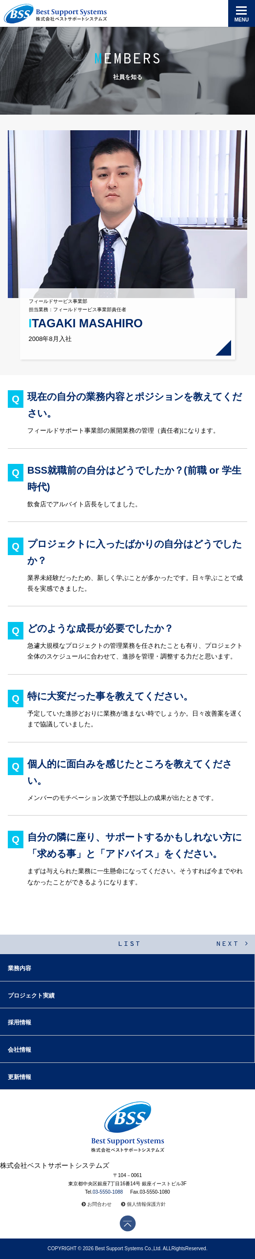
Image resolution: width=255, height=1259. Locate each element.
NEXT (232, 944)
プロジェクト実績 (31, 995)
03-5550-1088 (108, 1192)
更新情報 (19, 1077)
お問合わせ (99, 1204)
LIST (129, 944)
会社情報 (19, 1049)
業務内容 (19, 968)
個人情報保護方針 (146, 1204)
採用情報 (19, 1022)
